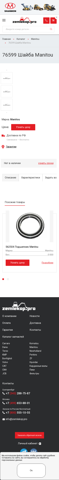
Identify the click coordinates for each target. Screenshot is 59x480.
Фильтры (34, 373)
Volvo (5, 362)
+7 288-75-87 (18, 393)
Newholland (35, 351)
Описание (10, 177)
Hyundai (34, 362)
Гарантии (11, 146)
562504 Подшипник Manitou (22, 246)
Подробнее (47, 262)
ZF (31, 358)
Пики (32, 369)
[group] (29, 7)
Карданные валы (38, 366)
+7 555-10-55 (18, 412)
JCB (4, 373)
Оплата (6, 322)
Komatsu (34, 343)
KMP (4, 354)
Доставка (35, 322)
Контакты (35, 329)
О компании (9, 316)
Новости (34, 316)
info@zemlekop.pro (16, 419)
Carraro (6, 343)
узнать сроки (45, 163)
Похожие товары (15, 202)
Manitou (34, 347)
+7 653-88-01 (18, 403)
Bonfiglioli (7, 358)
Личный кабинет (27, 443)
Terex (5, 351)
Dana (5, 347)
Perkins (33, 354)
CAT (4, 366)
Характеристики (30, 177)
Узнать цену (23, 127)
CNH (4, 369)
